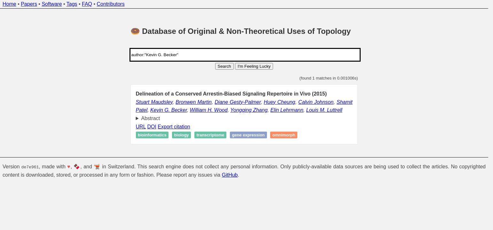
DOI (151, 126)
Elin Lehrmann (286, 110)
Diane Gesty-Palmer (238, 102)
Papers (29, 4)
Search (224, 66)
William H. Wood (209, 110)
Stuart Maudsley (154, 102)
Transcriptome (210, 135)
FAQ (87, 4)
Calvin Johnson (315, 102)
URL (141, 126)
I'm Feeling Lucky (254, 66)
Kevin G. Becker (168, 110)
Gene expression (248, 135)
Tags (72, 4)
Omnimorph (283, 135)
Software (52, 4)
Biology (181, 135)
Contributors (111, 4)
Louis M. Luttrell (324, 110)
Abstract (150, 118)
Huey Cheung (279, 102)
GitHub (230, 174)
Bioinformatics (152, 135)
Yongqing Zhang (249, 110)
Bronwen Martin (194, 102)
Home (9, 4)
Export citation (174, 126)
